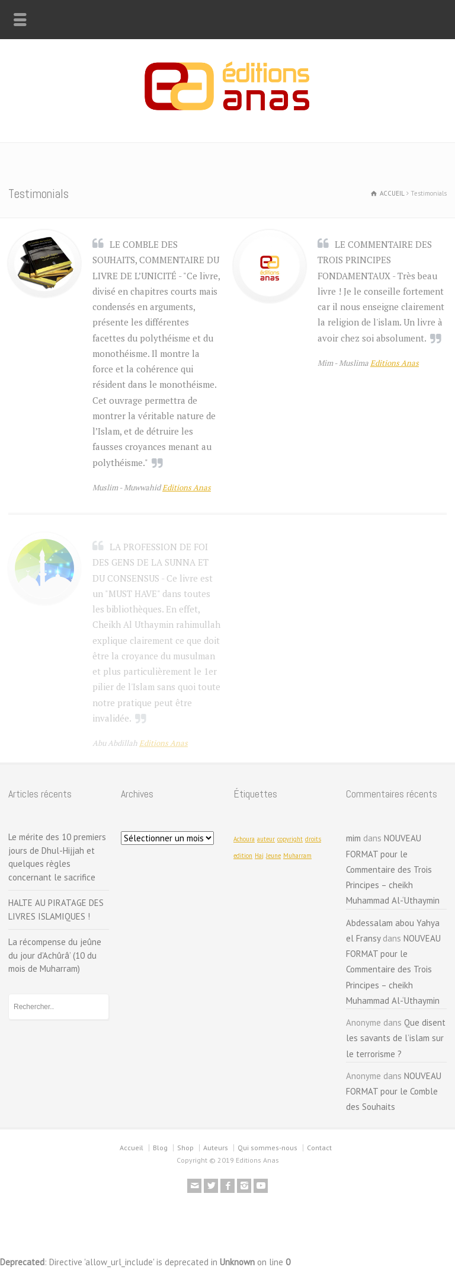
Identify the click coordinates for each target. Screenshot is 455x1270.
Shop (185, 1147)
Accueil (131, 1147)
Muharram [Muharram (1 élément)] (297, 855)
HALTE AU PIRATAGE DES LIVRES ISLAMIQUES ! (56, 909)
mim (353, 838)
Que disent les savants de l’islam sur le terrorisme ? (396, 1038)
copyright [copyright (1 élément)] (290, 839)
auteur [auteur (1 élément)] (266, 839)
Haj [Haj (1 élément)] (259, 855)
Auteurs (215, 1147)
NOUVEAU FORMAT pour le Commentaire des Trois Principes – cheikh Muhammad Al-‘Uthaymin (393, 869)
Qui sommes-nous (267, 1147)
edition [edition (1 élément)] (242, 855)
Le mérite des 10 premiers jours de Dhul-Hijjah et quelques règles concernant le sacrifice (57, 857)
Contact (319, 1147)
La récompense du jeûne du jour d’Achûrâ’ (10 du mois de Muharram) (54, 955)
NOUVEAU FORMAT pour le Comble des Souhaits (393, 1091)
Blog (160, 1147)
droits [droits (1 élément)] (313, 839)
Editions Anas (186, 487)
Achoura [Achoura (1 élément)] (244, 839)
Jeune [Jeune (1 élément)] (273, 855)
